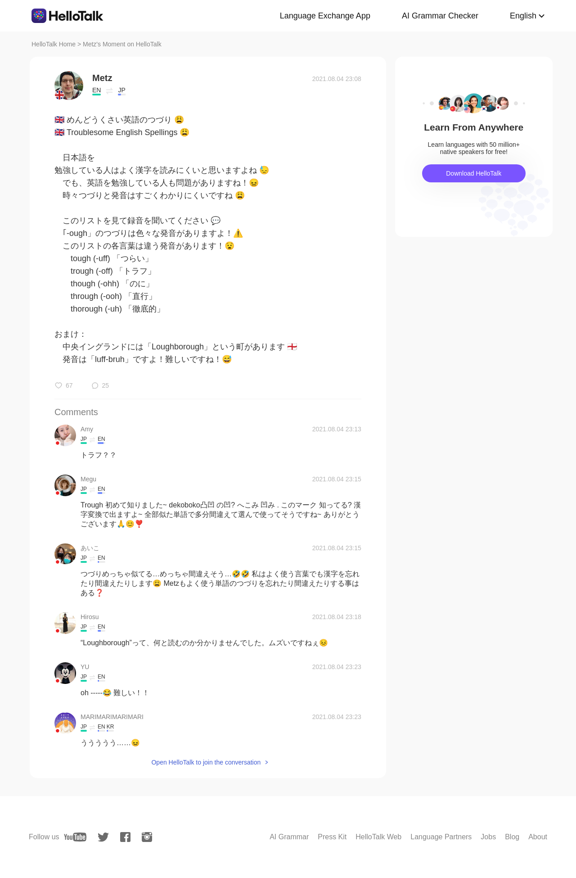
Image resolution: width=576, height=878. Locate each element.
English (523, 15)
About (537, 837)
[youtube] (75, 837)
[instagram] (147, 837)
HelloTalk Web (378, 837)
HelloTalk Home (54, 44)
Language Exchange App (325, 15)
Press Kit (332, 837)
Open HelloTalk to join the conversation (206, 762)
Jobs (488, 837)
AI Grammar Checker (440, 15)
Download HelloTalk (473, 173)
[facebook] (125, 837)
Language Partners (441, 837)
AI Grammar (289, 837)
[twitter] (103, 837)
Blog (512, 837)
